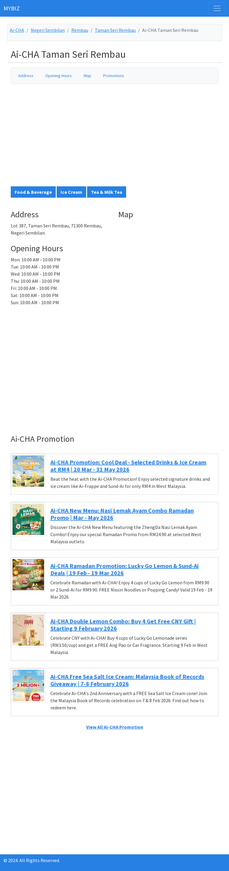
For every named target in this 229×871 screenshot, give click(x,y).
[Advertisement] (118, 137)
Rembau (79, 30)
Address (25, 75)
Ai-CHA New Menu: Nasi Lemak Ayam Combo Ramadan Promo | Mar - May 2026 (122, 514)
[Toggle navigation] (217, 8)
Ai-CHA (17, 30)
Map (87, 75)
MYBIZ (12, 8)
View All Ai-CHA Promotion (114, 727)
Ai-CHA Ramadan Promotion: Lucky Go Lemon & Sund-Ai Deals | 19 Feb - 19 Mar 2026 (124, 569)
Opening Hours (58, 75)
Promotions (113, 75)
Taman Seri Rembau (115, 30)
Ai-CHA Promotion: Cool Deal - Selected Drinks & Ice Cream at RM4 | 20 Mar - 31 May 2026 (128, 465)
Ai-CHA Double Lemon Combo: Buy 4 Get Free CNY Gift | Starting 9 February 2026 (123, 624)
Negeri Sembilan (48, 30)
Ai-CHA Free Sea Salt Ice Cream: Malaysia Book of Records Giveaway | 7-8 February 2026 (127, 680)
